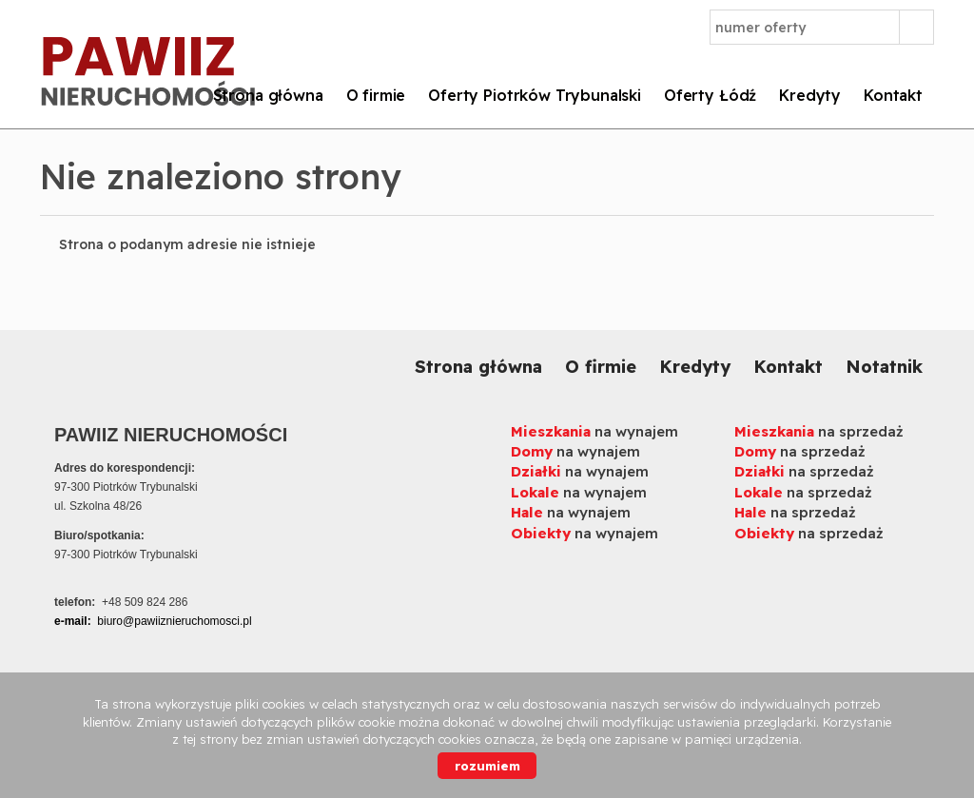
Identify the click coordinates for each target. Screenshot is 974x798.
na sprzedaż (819, 431)
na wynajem (594, 431)
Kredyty (810, 95)
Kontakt (893, 95)
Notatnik (884, 367)
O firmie (376, 95)
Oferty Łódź (710, 95)
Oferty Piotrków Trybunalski (534, 95)
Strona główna (268, 95)
